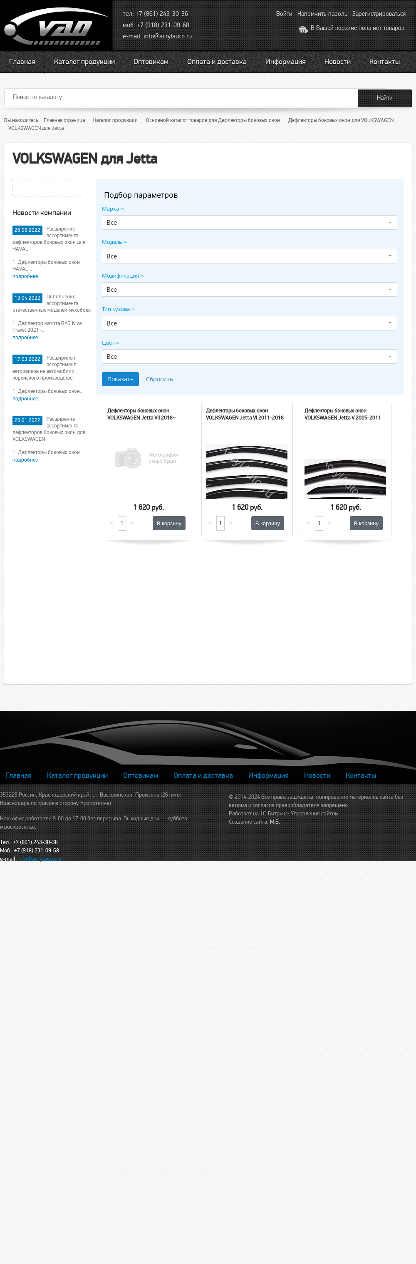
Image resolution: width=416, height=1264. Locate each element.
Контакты (384, 61)
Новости (337, 61)
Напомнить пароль (322, 13)
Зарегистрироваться (379, 13)
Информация (285, 61)
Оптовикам (151, 61)
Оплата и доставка (217, 61)
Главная (22, 61)
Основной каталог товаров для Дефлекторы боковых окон (213, 120)
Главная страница (64, 120)
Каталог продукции (84, 61)
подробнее (25, 276)
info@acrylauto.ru (168, 36)
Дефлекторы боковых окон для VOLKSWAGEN (341, 120)
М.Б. (275, 821)
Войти (284, 13)
